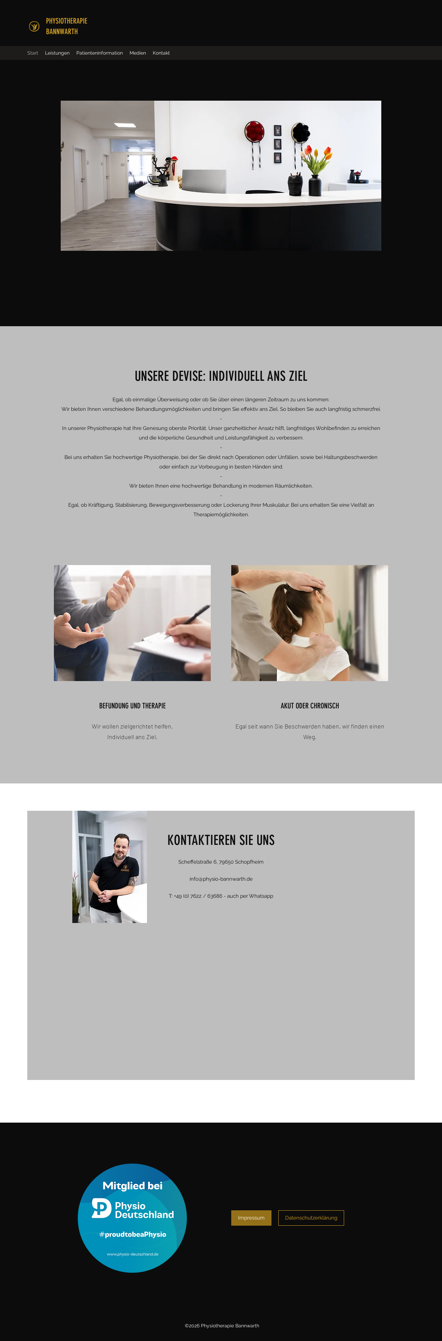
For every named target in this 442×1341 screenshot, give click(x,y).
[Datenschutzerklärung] (311, 1218)
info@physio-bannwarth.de (221, 879)
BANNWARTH (62, 31)
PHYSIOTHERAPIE (66, 21)
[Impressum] (251, 1218)
